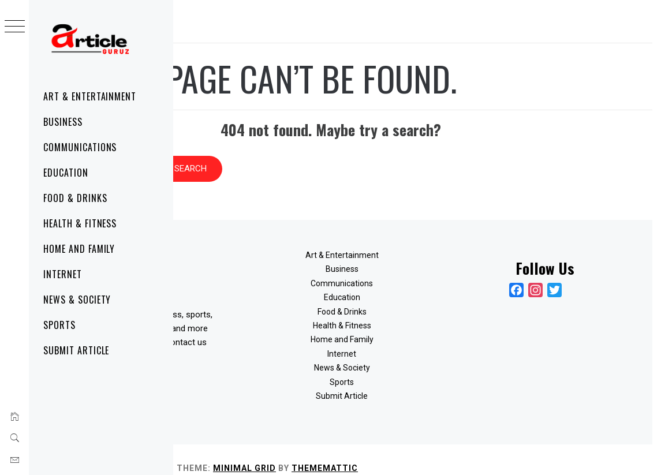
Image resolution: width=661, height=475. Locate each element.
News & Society (77, 299)
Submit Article (76, 350)
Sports (59, 325)
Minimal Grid (417, 450)
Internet (62, 274)
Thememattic (498, 450)
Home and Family (79, 249)
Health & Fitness (80, 223)
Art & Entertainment (89, 96)
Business (63, 122)
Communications (80, 147)
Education (65, 172)
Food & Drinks (75, 198)
